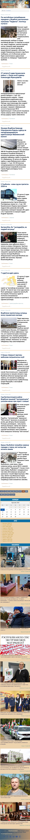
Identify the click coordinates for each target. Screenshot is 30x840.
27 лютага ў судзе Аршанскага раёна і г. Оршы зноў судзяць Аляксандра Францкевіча (13, 75)
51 (4, 494)
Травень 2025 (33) (7, 541)
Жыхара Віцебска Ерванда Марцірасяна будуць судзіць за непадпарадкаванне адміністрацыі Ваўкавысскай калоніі (13, 132)
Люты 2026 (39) (6, 526)
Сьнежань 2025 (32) (7, 529)
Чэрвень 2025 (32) (7, 539)
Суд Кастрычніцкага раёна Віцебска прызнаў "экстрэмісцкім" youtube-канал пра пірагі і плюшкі (15, 399)
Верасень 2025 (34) (7, 534)
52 (8, 494)
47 (20, 491)
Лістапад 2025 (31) (7, 531)
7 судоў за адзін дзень (10, 273)
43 (7, 491)
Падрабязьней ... (6, 66)
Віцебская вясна (13, 830)
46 (17, 491)
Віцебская (9, 2)
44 (10, 491)
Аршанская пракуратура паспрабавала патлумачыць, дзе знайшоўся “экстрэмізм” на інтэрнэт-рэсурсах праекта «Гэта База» (14, 768)
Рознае (11, 63)
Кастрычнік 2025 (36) (8, 533)
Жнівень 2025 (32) (7, 536)
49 (26, 491)
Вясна (10, 6)
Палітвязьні (12, 118)
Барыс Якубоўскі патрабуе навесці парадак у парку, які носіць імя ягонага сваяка (15, 447)
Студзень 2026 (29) (7, 528)
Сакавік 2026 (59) (7, 525)
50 (1, 494)
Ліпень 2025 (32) (6, 537)
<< (1, 491)
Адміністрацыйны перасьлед (16, 303)
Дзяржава (11, 217)
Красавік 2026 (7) (7, 523)
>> (13, 494)
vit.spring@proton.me (6, 833)
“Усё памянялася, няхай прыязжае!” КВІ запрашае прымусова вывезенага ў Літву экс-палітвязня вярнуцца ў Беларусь (14, 684)
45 (13, 491)
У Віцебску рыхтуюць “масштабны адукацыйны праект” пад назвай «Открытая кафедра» (14, 742)
